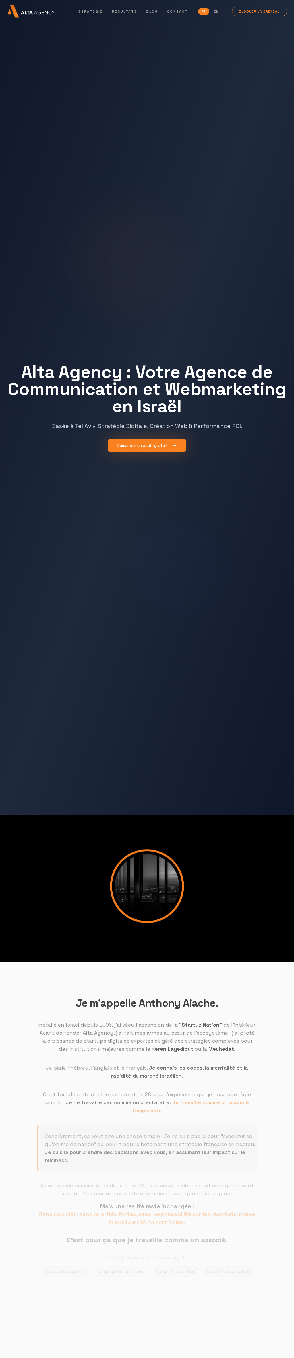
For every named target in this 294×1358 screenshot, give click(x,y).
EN (216, 11)
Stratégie (91, 11)
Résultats (125, 11)
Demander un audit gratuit (147, 446)
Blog (152, 11)
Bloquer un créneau (260, 11)
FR (204, 11)
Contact (177, 11)
